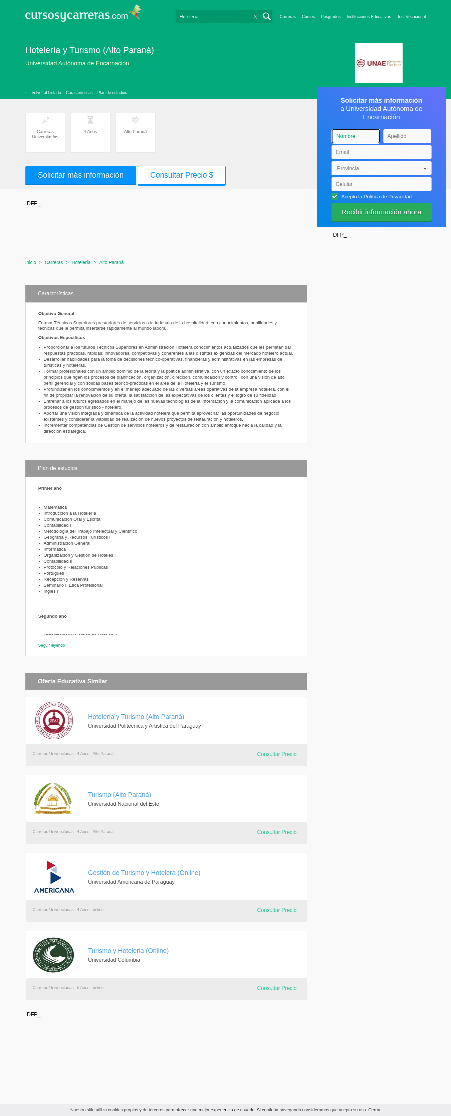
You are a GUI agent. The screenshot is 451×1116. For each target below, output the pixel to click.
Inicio (30, 262)
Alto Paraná (111, 262)
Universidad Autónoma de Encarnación (77, 63)
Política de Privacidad (388, 196)
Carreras (288, 17)
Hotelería (81, 262)
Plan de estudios (112, 92)
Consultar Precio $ (181, 175)
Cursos (308, 17)
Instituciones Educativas (369, 17)
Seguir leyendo (51, 645)
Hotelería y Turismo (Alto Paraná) (136, 716)
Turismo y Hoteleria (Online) (128, 950)
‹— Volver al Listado (43, 92)
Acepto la (375, 196)
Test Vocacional (411, 17)
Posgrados (331, 17)
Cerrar (374, 1109)
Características (79, 92)
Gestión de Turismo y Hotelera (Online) (144, 872)
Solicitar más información (81, 175)
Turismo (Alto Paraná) (119, 794)
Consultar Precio (276, 754)
